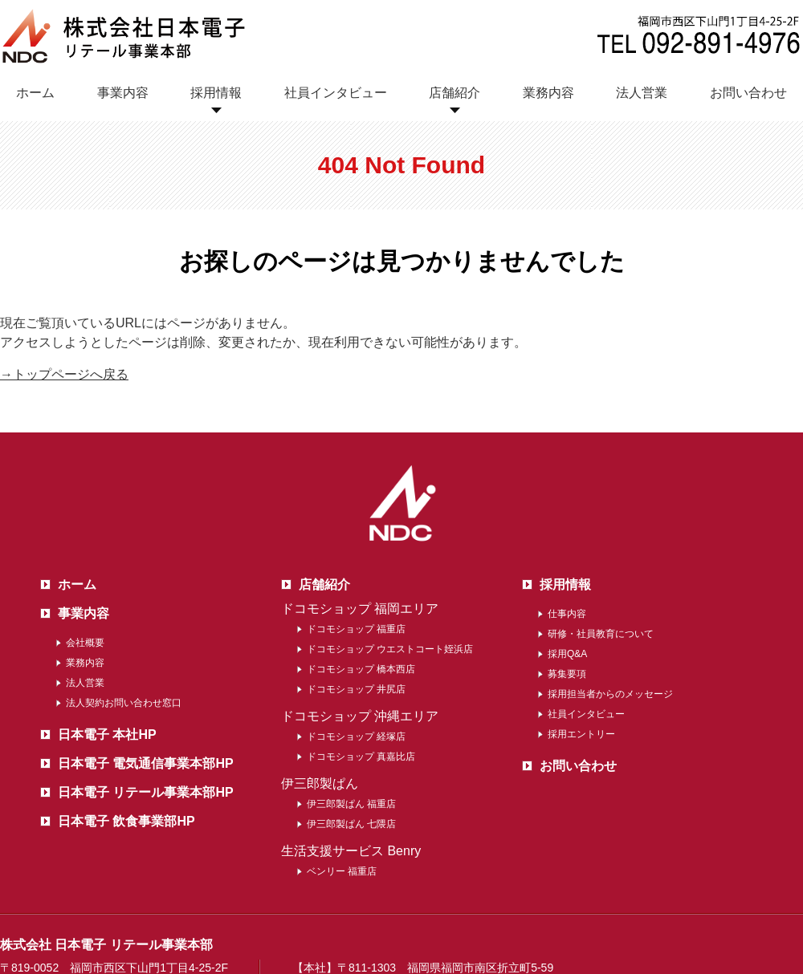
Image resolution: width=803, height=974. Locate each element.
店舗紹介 (454, 92)
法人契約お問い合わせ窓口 (123, 702)
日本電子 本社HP (107, 734)
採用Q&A (567, 653)
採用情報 (216, 92)
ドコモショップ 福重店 (356, 629)
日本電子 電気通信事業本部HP (146, 763)
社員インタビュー (335, 92)
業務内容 (548, 92)
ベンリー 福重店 (342, 871)
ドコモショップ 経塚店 (356, 736)
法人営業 (641, 92)
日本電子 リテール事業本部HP (146, 792)
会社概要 (85, 642)
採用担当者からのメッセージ (610, 694)
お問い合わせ (748, 92)
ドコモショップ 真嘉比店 (361, 756)
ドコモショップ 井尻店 (356, 689)
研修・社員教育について (601, 633)
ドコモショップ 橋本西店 (361, 669)
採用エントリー (581, 734)
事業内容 (123, 92)
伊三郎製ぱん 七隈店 (351, 824)
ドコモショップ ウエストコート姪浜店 (390, 649)
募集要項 (567, 674)
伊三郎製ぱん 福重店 (351, 804)
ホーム (35, 92)
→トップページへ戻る (64, 374)
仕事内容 (567, 613)
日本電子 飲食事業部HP (126, 821)
